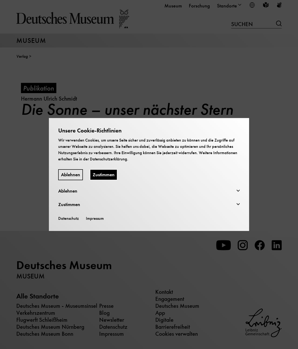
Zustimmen (104, 175)
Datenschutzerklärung (108, 159)
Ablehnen (70, 175)
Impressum (95, 218)
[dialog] (149, 174)
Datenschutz (68, 218)
